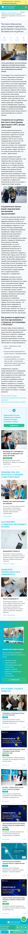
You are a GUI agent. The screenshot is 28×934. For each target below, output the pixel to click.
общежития (5, 279)
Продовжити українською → (10, 3)
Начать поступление (18, 932)
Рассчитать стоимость (9, 564)
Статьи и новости (13, 12)
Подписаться (14, 425)
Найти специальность (9, 615)
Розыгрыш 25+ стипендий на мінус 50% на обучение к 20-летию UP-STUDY (13, 454)
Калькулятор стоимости (11, 551)
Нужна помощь (7, 516)
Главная (3, 12)
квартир (3, 221)
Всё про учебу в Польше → (9, 396)
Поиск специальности (10, 599)
